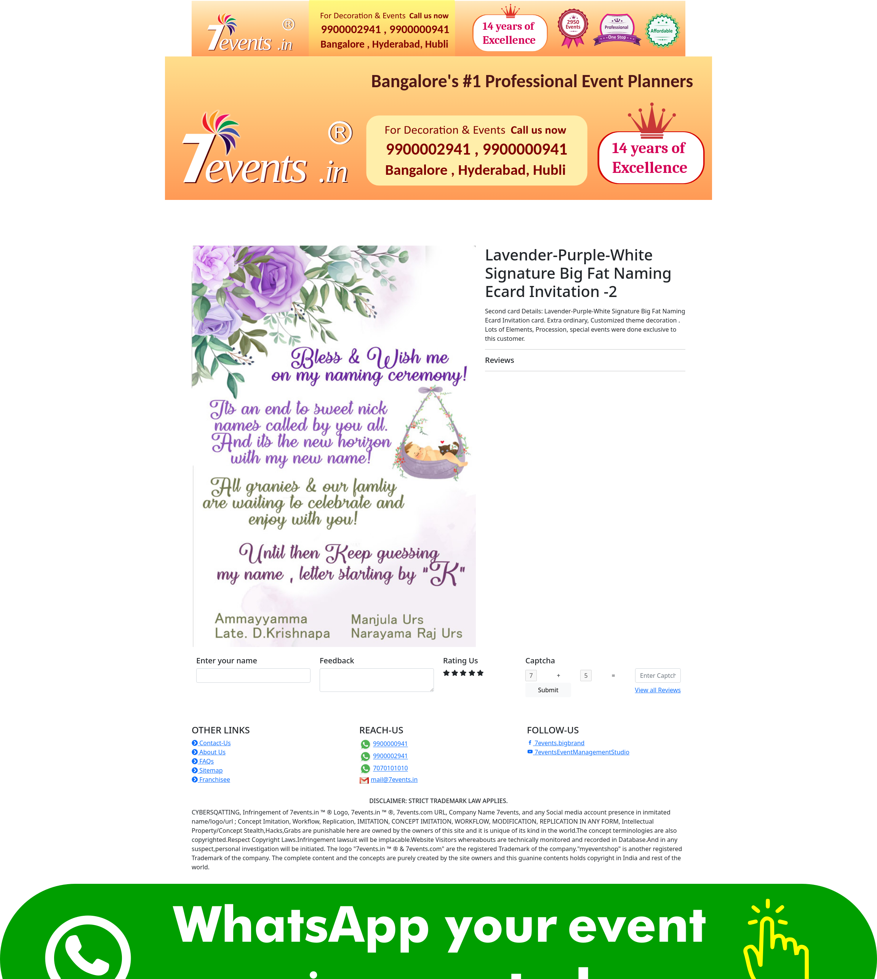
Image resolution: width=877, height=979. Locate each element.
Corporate (358, 210)
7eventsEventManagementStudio (578, 752)
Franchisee (211, 779)
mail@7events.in (394, 779)
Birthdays (235, 210)
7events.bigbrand (555, 743)
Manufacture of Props (277, 226)
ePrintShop (622, 210)
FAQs (203, 761)
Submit (548, 690)
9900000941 (390, 744)
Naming (278, 210)
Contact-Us (211, 743)
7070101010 (390, 768)
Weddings (404, 210)
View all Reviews (658, 690)
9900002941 (390, 756)
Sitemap (207, 770)
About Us (209, 752)
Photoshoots (517, 210)
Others (381, 226)
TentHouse (213, 226)
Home (203, 210)
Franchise (340, 226)
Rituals (316, 210)
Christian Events (459, 210)
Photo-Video (571, 210)
